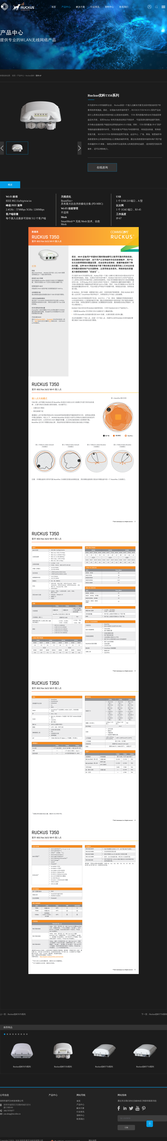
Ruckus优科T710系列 (145, 1067)
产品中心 (20, 76)
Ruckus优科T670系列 (22, 1067)
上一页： (13, 1014)
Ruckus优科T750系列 (104, 1067)
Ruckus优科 (30, 76)
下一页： (154, 1014)
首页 (53, 7)
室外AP (38, 76)
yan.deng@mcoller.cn (12, 1114)
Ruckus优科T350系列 (63, 1067)
